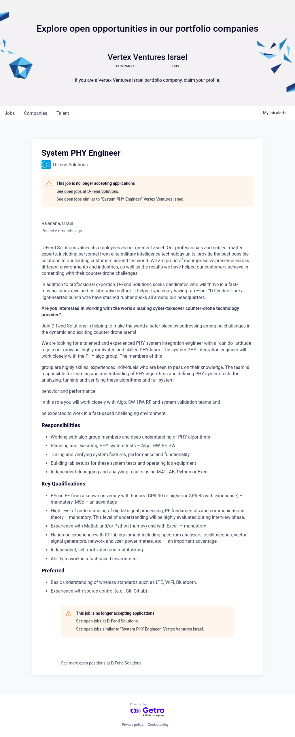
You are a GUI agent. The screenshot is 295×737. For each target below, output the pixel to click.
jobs (10, 113)
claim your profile (201, 80)
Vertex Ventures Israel (147, 57)
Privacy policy (132, 725)
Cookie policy (158, 725)
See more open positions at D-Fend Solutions (101, 663)
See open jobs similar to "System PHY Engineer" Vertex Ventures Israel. (120, 199)
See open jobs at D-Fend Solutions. (87, 191)
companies (35, 113)
